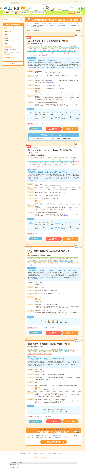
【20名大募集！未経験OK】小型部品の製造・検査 (47, 344)
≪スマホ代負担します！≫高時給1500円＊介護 (46, 41)
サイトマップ (70, 5)
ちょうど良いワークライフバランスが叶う (11, 5)
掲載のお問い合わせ (78, 5)
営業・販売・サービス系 (58, 23)
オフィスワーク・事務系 (46, 23)
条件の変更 (14, 63)
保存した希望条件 (25, 12)
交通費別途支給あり (53, 25)
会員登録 (72, 12)
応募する (54, 129)
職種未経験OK (61, 25)
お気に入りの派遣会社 (39, 12)
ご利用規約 (35, 453)
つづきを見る (51, 82)
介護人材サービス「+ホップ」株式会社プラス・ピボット (48, 123)
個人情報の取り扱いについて (24, 453)
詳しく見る (71, 129)
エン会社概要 (53, 453)
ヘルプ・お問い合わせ (43, 453)
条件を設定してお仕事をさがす (54, 442)
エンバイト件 (15, 2)
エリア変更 (28, 8)
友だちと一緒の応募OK (71, 25)
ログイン (79, 12)
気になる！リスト (11, 13)
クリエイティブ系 (68, 23)
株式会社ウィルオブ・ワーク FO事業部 (44, 327)
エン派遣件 (7, 2)
